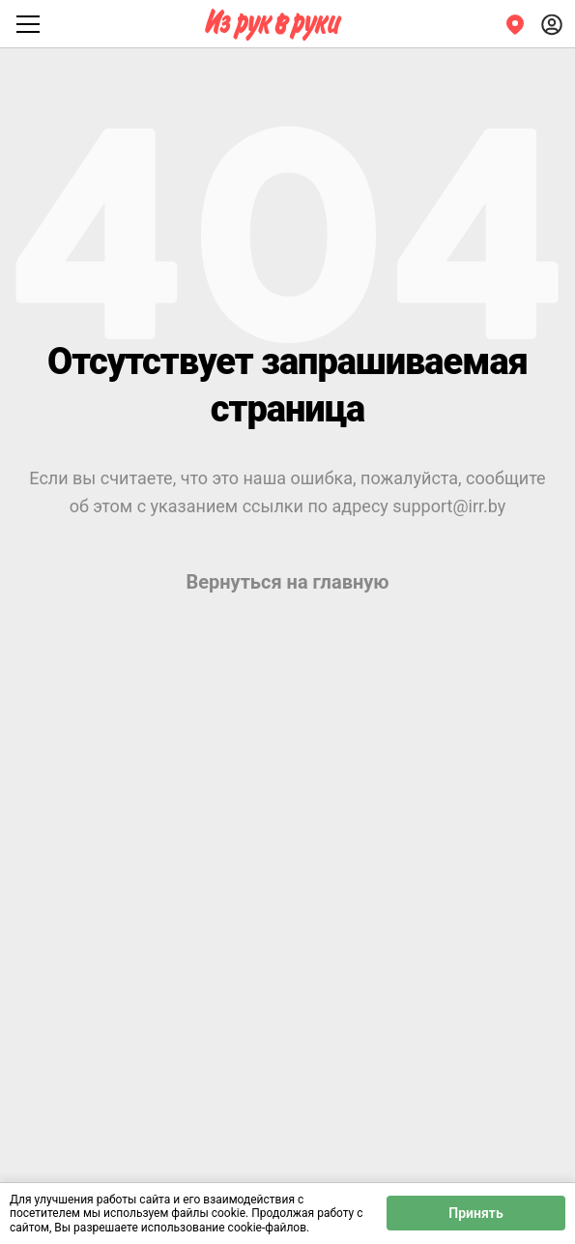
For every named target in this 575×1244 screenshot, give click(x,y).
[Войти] (551, 24)
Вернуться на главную (287, 581)
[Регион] (515, 24)
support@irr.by (448, 506)
